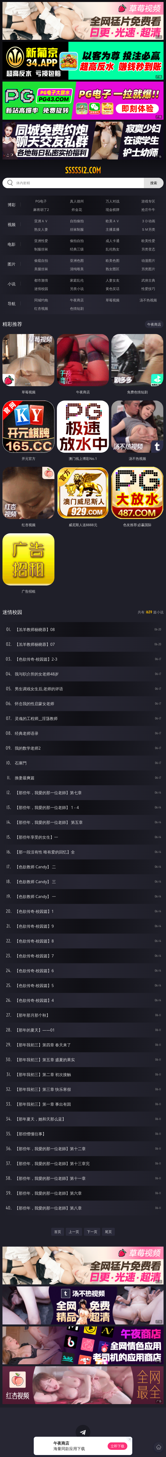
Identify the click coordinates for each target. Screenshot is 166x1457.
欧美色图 (112, 260)
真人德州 (77, 201)
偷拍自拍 (77, 240)
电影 (12, 244)
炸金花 (77, 209)
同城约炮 (41, 300)
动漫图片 (148, 260)
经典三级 (77, 249)
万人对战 (112, 201)
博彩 (12, 204)
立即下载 (117, 1446)
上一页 (74, 1231)
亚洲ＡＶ (41, 221)
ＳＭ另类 (148, 229)
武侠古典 (148, 280)
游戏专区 (148, 201)
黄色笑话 (112, 288)
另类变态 (148, 249)
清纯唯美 (77, 269)
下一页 (92, 1231)
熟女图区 (112, 269)
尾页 (108, 1231)
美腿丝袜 (41, 269)
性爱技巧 (148, 288)
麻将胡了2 (41, 209)
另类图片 (148, 269)
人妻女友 (112, 280)
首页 (57, 1231)
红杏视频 (41, 308)
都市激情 (41, 280)
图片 (12, 264)
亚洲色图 (77, 260)
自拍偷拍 (77, 221)
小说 (12, 284)
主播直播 (112, 229)
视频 (12, 224)
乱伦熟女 (112, 249)
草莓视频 (112, 300)
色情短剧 (77, 308)
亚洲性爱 (41, 240)
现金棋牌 (112, 209)
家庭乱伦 (77, 280)
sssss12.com (83, 170)
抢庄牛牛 (148, 209)
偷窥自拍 (41, 260)
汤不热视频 (148, 300)
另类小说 (77, 288)
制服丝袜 (41, 249)
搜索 (153, 182)
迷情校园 (41, 288)
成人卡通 (112, 240)
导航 (12, 303)
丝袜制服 (77, 229)
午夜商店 (77, 300)
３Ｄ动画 (148, 221)
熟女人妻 (41, 229)
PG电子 (41, 201)
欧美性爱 (148, 240)
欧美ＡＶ (112, 221)
